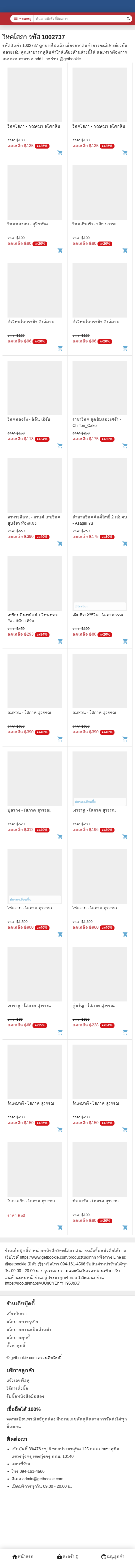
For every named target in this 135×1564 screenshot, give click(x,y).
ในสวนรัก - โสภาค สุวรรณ (31, 1201)
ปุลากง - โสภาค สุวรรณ (29, 810)
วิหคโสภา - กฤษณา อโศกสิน (34, 126)
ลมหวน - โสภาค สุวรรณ (30, 712)
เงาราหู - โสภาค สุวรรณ (94, 810)
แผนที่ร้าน (21, 1464)
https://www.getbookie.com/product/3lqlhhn (58, 1257)
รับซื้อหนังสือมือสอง (25, 1396)
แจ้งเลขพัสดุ (18, 1380)
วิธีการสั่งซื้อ (17, 1388)
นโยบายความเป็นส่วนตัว (28, 1329)
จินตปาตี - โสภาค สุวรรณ (31, 1103)
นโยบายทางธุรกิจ (22, 1321)
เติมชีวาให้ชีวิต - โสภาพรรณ (98, 615)
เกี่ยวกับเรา (16, 1314)
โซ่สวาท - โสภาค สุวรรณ (30, 908)
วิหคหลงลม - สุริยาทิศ (28, 224)
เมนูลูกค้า (112, 1557)
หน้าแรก (23, 1557)
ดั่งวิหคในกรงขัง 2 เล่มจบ (31, 322)
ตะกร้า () (67, 1557)
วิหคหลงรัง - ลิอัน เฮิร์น (29, 419)
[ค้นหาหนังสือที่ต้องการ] (129, 18)
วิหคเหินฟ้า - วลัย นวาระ (94, 224)
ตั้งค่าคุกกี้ (15, 1345)
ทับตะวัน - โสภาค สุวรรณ (95, 1201)
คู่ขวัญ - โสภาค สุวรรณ (93, 1005)
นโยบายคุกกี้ (18, 1337)
